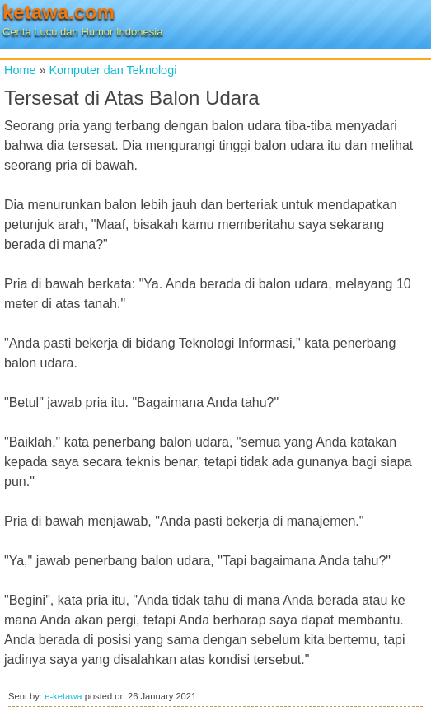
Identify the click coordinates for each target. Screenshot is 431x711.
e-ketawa (63, 696)
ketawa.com (58, 12)
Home (19, 70)
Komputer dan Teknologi (112, 70)
